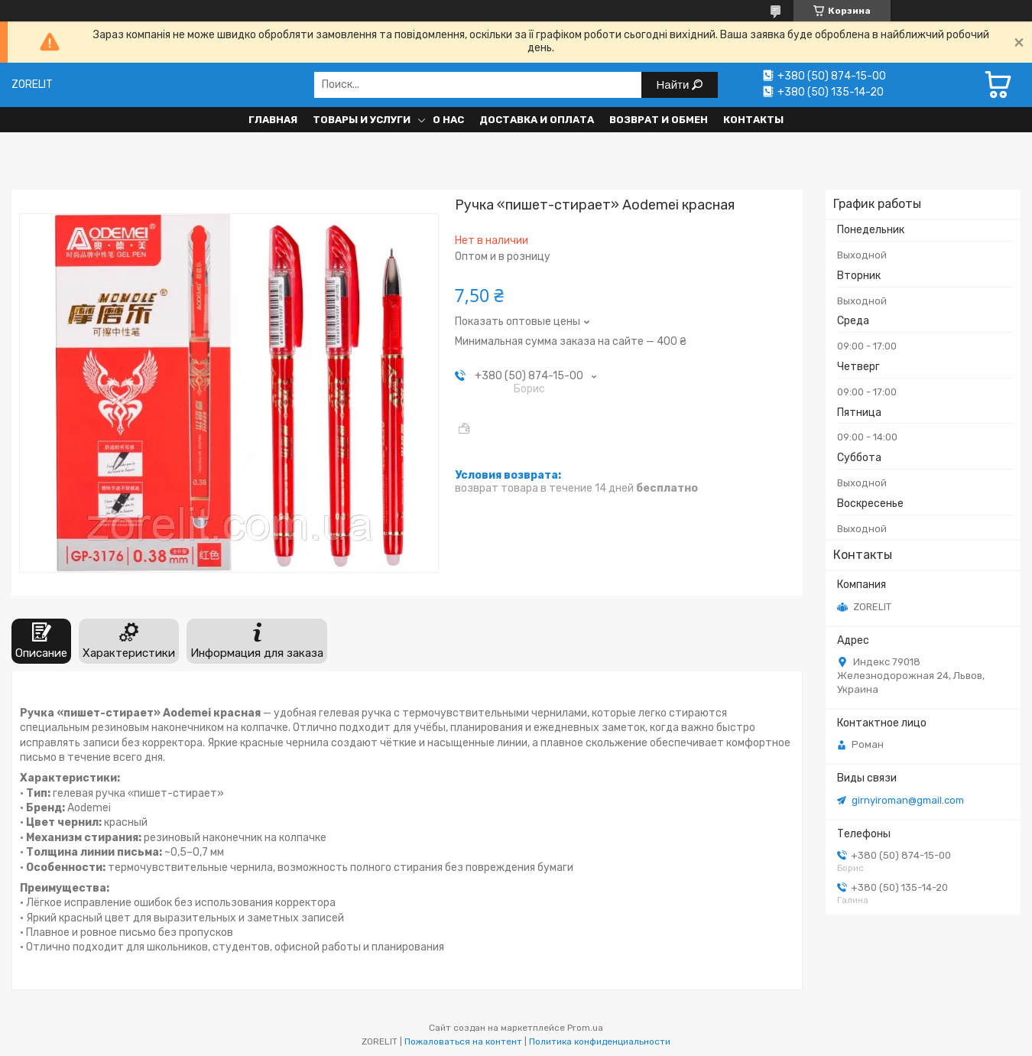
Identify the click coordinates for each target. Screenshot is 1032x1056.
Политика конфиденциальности (599, 1041)
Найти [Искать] (675, 84)
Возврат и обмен (658, 119)
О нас (448, 119)
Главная (272, 119)
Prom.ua (585, 1027)
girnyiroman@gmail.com (908, 800)
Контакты (753, 119)
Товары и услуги (362, 119)
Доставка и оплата (536, 119)
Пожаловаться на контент (463, 1041)
